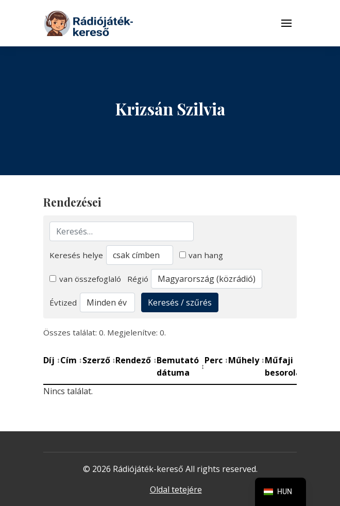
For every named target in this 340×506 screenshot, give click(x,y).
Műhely (246, 360)
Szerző (99, 360)
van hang (201, 255)
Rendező (136, 360)
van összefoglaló (85, 279)
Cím (71, 360)
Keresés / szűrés (180, 302)
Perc (216, 360)
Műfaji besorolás (288, 366)
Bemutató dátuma (181, 366)
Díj (51, 360)
